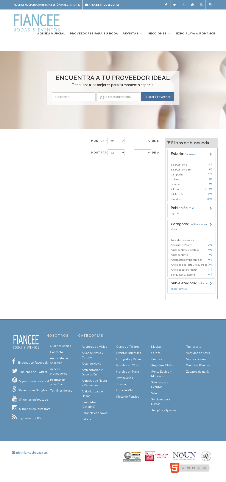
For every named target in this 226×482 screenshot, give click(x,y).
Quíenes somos (60, 345)
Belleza (86, 419)
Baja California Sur (191, 169)
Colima (191, 179)
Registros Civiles (162, 365)
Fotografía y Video (128, 359)
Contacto (56, 352)
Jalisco (191, 189)
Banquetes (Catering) (191, 274)
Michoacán (191, 194)
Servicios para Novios (160, 401)
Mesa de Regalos (127, 396)
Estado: (183, 154)
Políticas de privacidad (57, 382)
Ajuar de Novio (191, 254)
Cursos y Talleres (127, 346)
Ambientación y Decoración (191, 259)
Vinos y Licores (196, 359)
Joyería (121, 384)
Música (156, 346)
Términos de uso (61, 390)
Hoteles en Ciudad (128, 365)
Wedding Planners (198, 365)
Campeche (191, 174)
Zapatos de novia (197, 371)
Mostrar (99, 141)
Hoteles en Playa (127, 371)
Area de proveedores (102, 4)
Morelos (191, 199)
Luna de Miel (124, 390)
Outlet (156, 353)
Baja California (191, 164)
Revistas (132, 33)
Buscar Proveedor (158, 97)
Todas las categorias (182, 240)
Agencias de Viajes (191, 244)
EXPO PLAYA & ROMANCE (195, 33)
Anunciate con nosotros (60, 360)
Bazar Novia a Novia (95, 413)
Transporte (193, 346)
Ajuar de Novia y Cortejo (191, 249)
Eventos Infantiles (128, 353)
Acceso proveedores (58, 371)
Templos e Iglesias (163, 410)
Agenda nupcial (51, 33)
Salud (155, 393)
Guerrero (191, 184)
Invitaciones (124, 378)
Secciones (159, 33)
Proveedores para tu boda (94, 33)
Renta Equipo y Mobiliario (161, 374)
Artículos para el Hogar (191, 269)
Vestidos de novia (198, 353)
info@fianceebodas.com (30, 452)
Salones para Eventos (159, 384)
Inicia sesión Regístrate (47, 4)
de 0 (155, 141)
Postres (156, 359)
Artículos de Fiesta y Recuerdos (191, 264)
